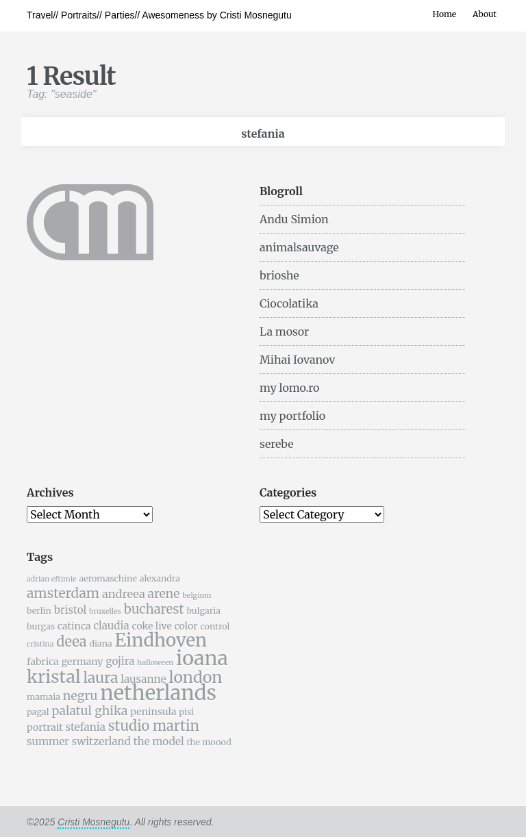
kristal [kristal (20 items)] (54, 677)
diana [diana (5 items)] (100, 643)
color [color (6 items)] (186, 626)
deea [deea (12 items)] (71, 641)
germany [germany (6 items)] (82, 661)
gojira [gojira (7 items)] (119, 661)
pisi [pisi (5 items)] (186, 712)
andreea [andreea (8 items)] (123, 594)
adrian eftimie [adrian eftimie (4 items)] (52, 579)
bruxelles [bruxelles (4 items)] (105, 611)
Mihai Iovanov (297, 359)
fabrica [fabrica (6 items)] (43, 661)
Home (444, 14)
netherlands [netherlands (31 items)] (158, 692)
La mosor (284, 331)
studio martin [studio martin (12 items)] (153, 725)
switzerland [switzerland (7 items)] (101, 741)
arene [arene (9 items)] (163, 593)
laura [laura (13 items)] (100, 678)
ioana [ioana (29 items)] (202, 658)
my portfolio (292, 416)
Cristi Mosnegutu (93, 821)
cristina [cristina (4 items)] (40, 644)
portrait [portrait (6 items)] (45, 727)
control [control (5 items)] (214, 626)
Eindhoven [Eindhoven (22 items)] (160, 640)
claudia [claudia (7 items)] (111, 625)
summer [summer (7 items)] (48, 741)
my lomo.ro (289, 388)
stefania (262, 133)
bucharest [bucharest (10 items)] (154, 609)
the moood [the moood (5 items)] (208, 742)
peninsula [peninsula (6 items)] (153, 711)
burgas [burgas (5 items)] (41, 626)
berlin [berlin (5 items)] (39, 610)
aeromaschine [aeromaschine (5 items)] (107, 578)
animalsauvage (299, 247)
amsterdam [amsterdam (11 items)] (63, 593)
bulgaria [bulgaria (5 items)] (203, 610)
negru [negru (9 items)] (80, 695)
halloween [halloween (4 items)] (155, 662)
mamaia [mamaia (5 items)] (43, 697)
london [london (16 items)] (196, 677)
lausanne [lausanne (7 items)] (143, 679)
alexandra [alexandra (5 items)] (160, 578)
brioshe (279, 275)
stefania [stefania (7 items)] (85, 727)
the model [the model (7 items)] (159, 741)
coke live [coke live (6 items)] (151, 626)
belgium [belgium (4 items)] (196, 595)
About (485, 14)
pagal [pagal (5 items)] (38, 712)
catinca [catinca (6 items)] (74, 626)
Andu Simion (294, 219)
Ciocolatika (289, 303)
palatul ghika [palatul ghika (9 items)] (89, 711)
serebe (277, 444)
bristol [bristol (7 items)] (70, 609)
